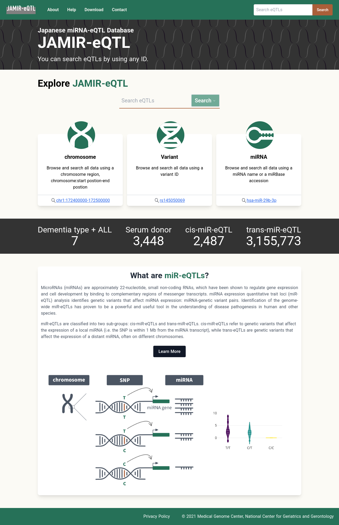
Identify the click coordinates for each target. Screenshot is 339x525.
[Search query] (155, 100)
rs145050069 (172, 200)
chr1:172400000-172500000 (83, 200)
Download (93, 9)
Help (71, 9)
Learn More (170, 351)
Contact (119, 9)
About (53, 9)
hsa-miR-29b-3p (262, 200)
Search (322, 10)
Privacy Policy (156, 516)
